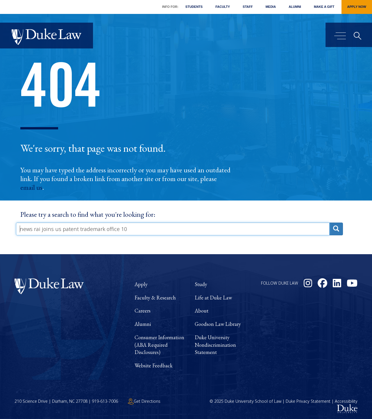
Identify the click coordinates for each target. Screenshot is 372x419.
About (201, 310)
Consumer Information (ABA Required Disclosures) (159, 344)
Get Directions (144, 401)
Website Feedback (154, 365)
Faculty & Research (155, 297)
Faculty (222, 6)
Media (271, 6)
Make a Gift (324, 6)
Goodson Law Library (218, 324)
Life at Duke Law (213, 297)
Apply (141, 284)
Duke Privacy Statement (308, 401)
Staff (248, 6)
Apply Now (356, 6)
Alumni (295, 6)
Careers (143, 310)
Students (194, 6)
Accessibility (346, 401)
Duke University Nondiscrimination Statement (215, 344)
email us (31, 187)
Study (201, 284)
